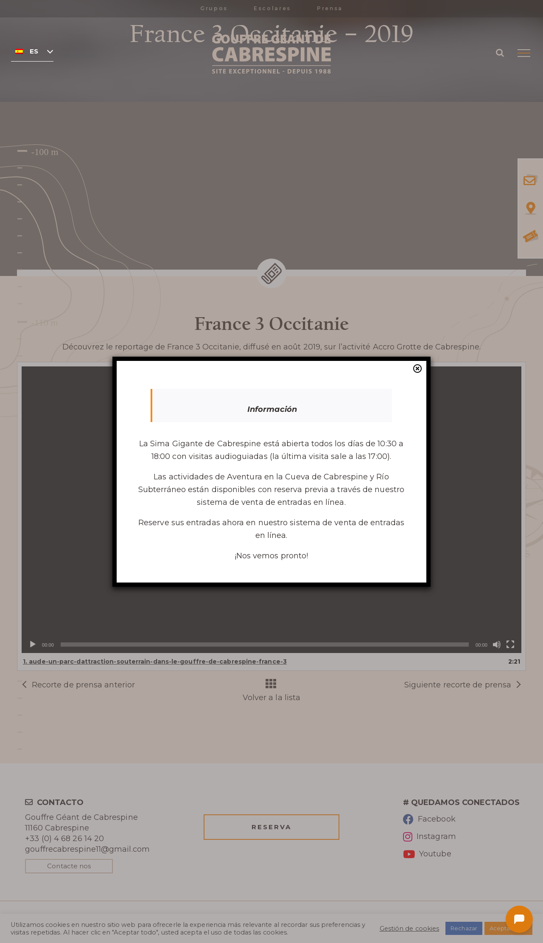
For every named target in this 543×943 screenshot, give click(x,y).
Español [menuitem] (34, 51)
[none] (32, 51)
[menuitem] (32, 51)
